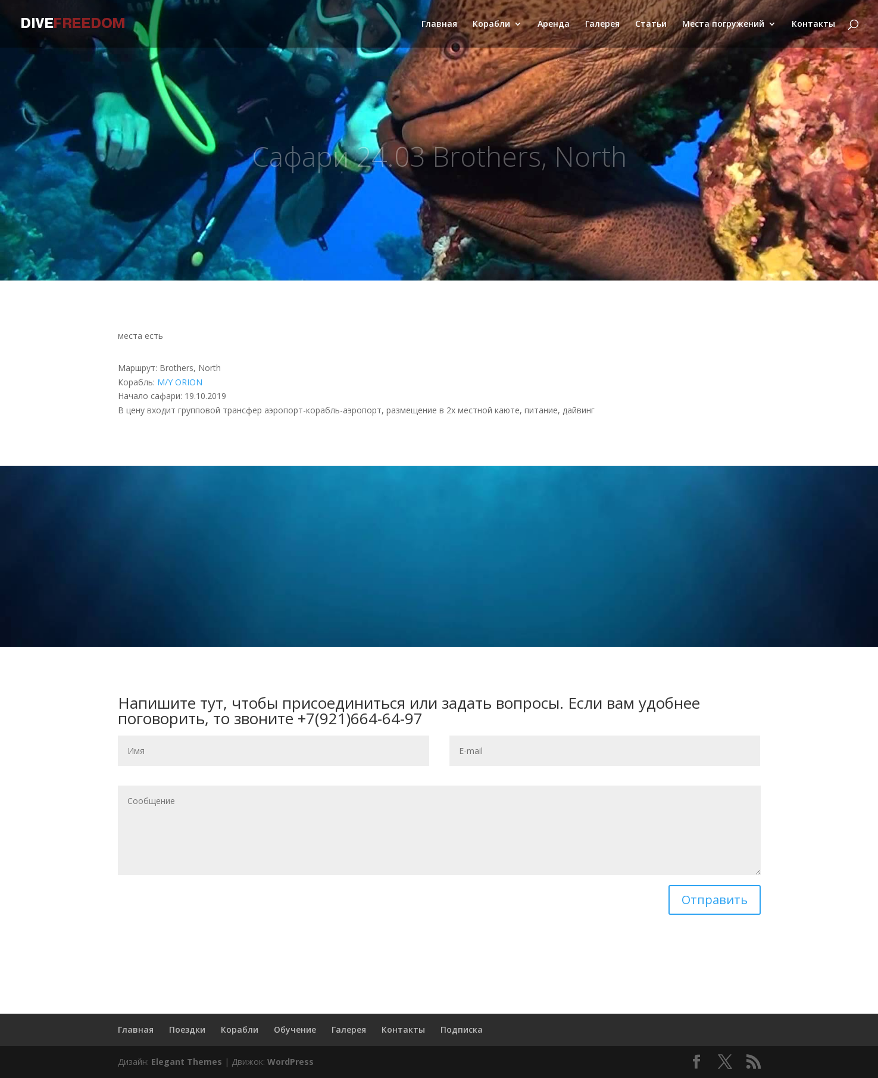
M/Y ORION (179, 382)
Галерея (602, 24)
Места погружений (723, 24)
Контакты (813, 24)
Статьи (651, 24)
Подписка (461, 1029)
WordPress (290, 1061)
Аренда (554, 24)
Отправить (715, 900)
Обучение (295, 1029)
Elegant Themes (186, 1061)
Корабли (491, 24)
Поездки (187, 1029)
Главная (439, 24)
